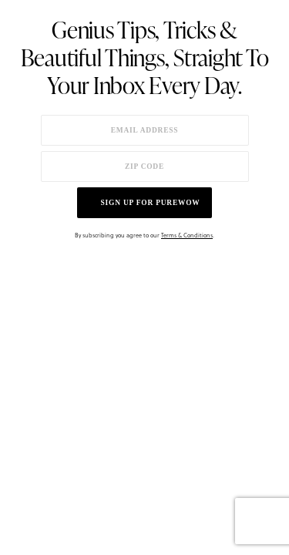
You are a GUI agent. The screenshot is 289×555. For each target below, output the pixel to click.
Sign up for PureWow (150, 203)
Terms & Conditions (187, 234)
